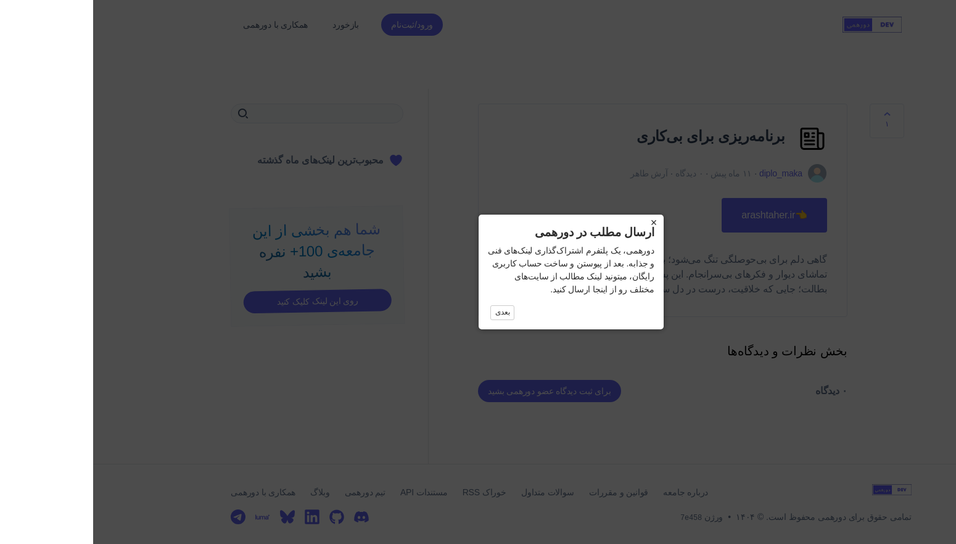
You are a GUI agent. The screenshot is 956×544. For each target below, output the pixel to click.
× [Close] (561, 222)
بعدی (409, 312)
